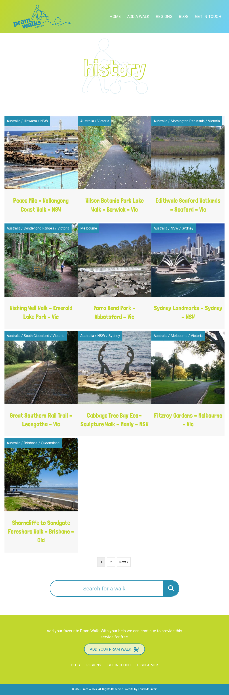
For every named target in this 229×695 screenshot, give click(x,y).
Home (115, 16)
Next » (123, 562)
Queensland (50, 443)
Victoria (103, 121)
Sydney (187, 228)
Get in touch (208, 16)
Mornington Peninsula (188, 121)
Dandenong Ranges (39, 228)
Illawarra (30, 121)
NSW (44, 121)
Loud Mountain (147, 689)
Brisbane (31, 443)
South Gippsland (36, 336)
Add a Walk (138, 16)
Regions (164, 16)
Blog (184, 16)
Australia (13, 121)
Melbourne (88, 228)
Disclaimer (147, 665)
